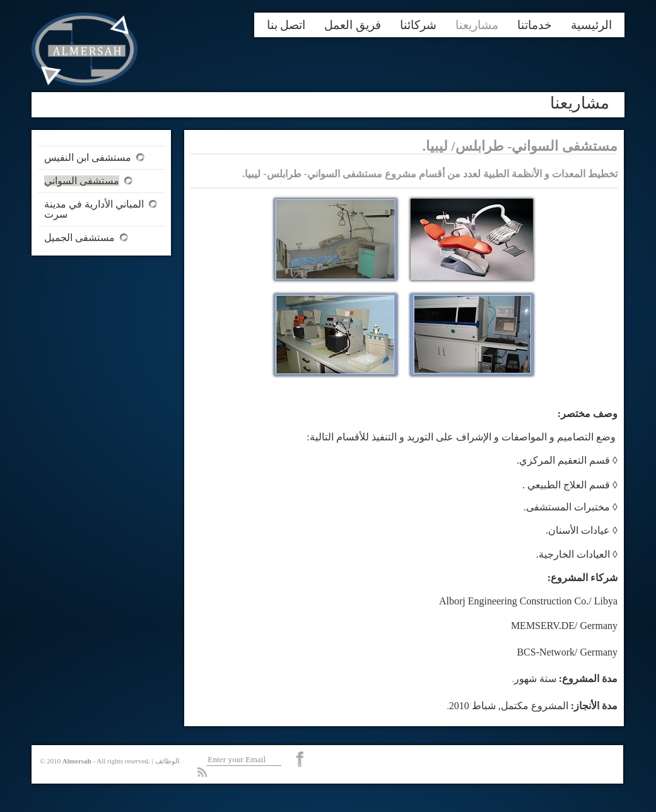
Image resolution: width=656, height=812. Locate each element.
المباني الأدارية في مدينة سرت (94, 209)
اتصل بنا (286, 25)
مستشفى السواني (81, 180)
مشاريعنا (476, 25)
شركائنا (418, 25)
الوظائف (167, 761)
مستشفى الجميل (79, 237)
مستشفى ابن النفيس (87, 157)
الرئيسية (591, 25)
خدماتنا (534, 25)
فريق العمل (352, 25)
